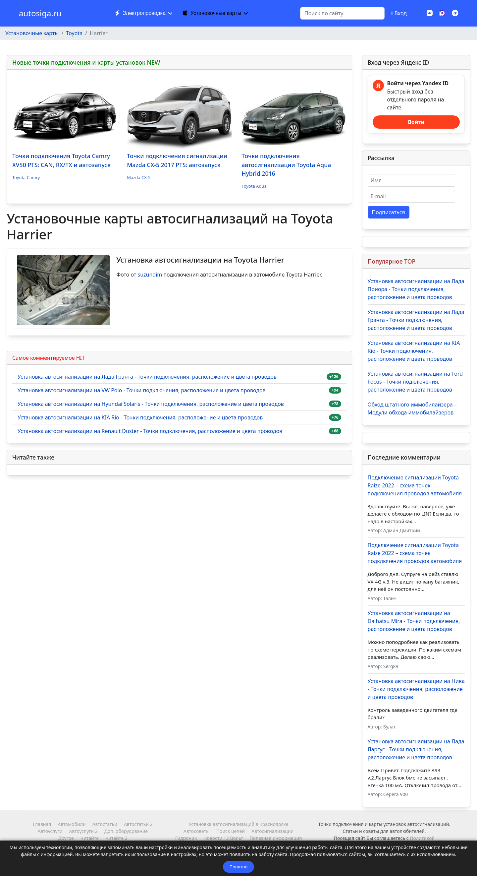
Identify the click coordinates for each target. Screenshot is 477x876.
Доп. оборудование (126, 831)
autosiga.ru (40, 13)
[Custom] (455, 13)
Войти (416, 122)
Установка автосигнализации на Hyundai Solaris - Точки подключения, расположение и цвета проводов (151, 403)
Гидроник (186, 838)
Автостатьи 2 (138, 824)
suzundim (149, 274)
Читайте (89, 838)
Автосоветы (197, 831)
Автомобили (71, 824)
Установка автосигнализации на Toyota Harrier (200, 260)
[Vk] (430, 13)
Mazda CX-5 (138, 177)
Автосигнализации (272, 831)
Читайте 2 (116, 838)
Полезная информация (275, 838)
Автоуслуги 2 (83, 831)
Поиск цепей (230, 831)
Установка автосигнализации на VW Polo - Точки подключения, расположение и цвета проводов (142, 390)
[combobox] (342, 13)
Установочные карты (212, 13)
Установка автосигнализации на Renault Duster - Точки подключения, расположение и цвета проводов (150, 431)
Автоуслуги (50, 831)
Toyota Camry (26, 177)
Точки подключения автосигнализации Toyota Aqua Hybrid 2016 (286, 164)
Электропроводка (140, 13)
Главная (42, 824)
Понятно (238, 867)
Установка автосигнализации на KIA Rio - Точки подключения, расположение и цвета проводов (140, 417)
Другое (66, 838)
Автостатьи (104, 824)
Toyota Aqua (253, 186)
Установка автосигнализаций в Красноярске (238, 824)
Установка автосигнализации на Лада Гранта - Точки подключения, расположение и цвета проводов (147, 376)
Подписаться (388, 212)
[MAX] (442, 13)
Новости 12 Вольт (223, 838)
